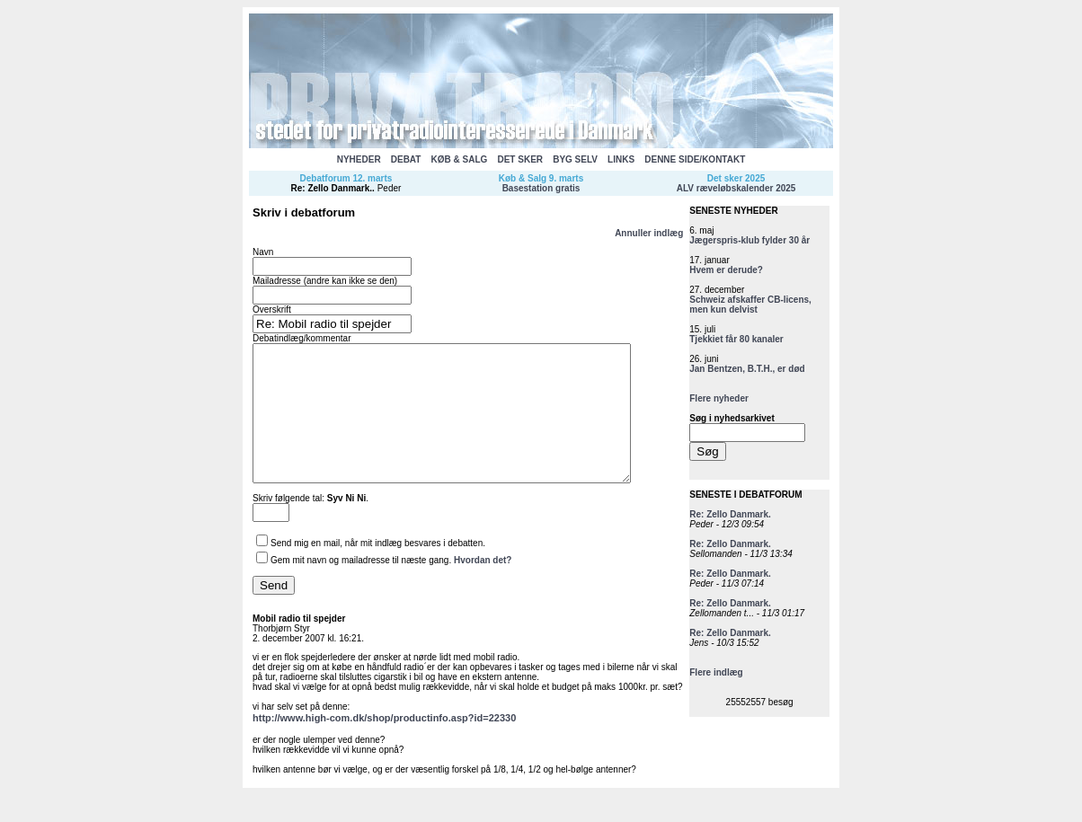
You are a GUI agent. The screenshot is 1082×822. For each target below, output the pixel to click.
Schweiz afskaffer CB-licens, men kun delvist (750, 304)
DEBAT (406, 159)
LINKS (621, 159)
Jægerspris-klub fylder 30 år (749, 240)
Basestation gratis (541, 188)
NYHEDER (359, 159)
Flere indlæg (715, 672)
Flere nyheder (719, 398)
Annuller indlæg (649, 233)
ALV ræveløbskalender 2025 (736, 188)
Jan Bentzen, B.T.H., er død (746, 369)
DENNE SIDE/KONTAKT (694, 159)
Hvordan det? (482, 587)
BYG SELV (575, 159)
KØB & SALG (459, 159)
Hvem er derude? (726, 270)
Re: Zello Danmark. (332, 188)
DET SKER (520, 159)
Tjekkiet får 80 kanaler (736, 339)
